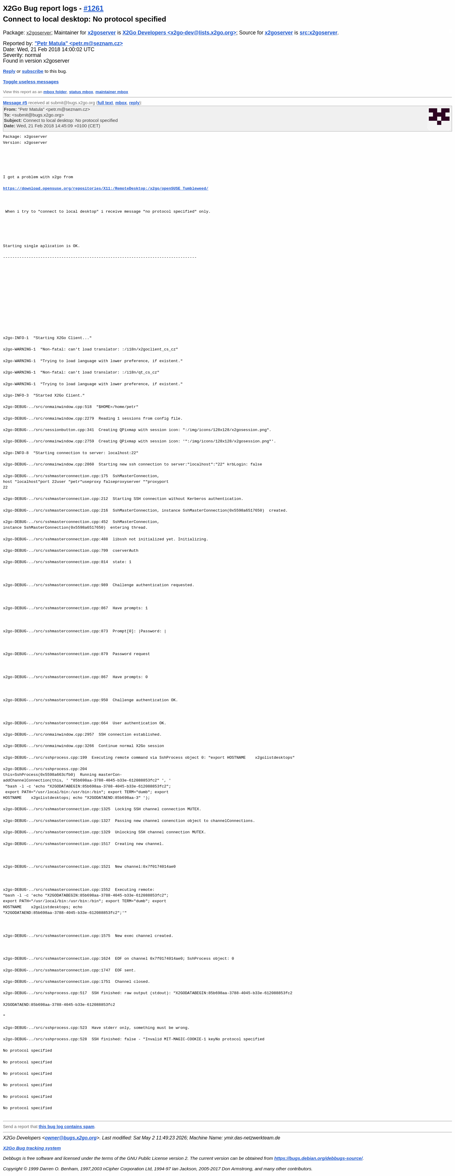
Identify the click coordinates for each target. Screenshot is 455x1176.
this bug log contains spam (66, 1126)
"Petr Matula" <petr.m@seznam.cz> (79, 43)
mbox (121, 102)
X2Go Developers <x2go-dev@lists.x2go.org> (179, 33)
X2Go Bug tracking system (32, 1148)
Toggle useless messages (31, 81)
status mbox (81, 92)
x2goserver (38, 33)
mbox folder (55, 92)
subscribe (32, 71)
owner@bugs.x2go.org (71, 1137)
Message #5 (15, 102)
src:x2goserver (318, 33)
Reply (9, 71)
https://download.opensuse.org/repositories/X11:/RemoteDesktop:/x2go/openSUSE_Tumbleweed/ (105, 188)
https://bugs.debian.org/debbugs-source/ (318, 1158)
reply (134, 102)
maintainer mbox (111, 92)
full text (105, 102)
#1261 (93, 8)
